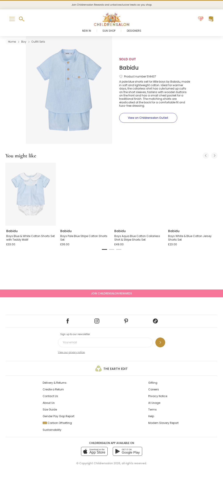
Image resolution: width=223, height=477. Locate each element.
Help (151, 416)
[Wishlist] (200, 19)
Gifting (152, 383)
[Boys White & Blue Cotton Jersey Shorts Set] (192, 194)
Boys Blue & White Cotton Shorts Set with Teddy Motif (30, 237)
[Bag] (211, 19)
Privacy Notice (157, 396)
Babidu (129, 67)
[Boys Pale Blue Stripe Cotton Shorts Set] (84, 194)
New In (86, 31)
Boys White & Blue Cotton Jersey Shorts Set (190, 237)
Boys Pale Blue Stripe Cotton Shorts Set (83, 237)
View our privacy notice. (71, 352)
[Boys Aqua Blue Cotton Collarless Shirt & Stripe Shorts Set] (138, 194)
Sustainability (52, 430)
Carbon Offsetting (57, 423)
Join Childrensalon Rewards (111, 293)
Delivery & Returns (55, 383)
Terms (152, 409)
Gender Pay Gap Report (58, 416)
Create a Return (53, 389)
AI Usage (154, 403)
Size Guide (50, 409)
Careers (153, 389)
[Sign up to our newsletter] (160, 342)
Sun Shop (108, 31)
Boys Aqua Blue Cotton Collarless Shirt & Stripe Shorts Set (137, 237)
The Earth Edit (111, 368)
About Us (49, 403)
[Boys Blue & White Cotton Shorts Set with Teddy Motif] (30, 194)
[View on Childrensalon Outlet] (148, 118)
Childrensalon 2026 (107, 463)
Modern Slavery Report (163, 423)
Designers (134, 31)
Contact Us (50, 396)
